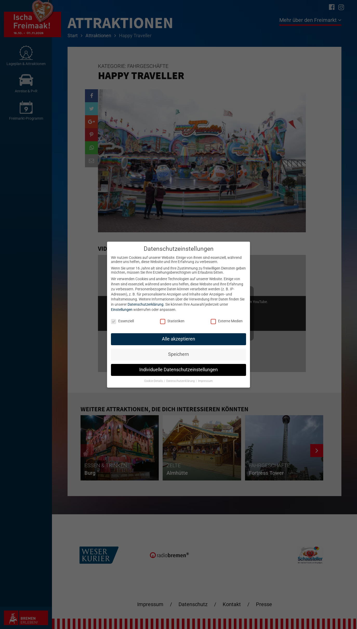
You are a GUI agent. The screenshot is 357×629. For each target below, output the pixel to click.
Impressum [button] (205, 381)
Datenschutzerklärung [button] (180, 381)
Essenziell (122, 321)
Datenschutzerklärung (145, 304)
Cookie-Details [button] (154, 381)
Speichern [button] (178, 354)
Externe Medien (227, 321)
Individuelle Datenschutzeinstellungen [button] (178, 369)
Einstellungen (122, 309)
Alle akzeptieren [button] (178, 339)
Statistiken (172, 321)
